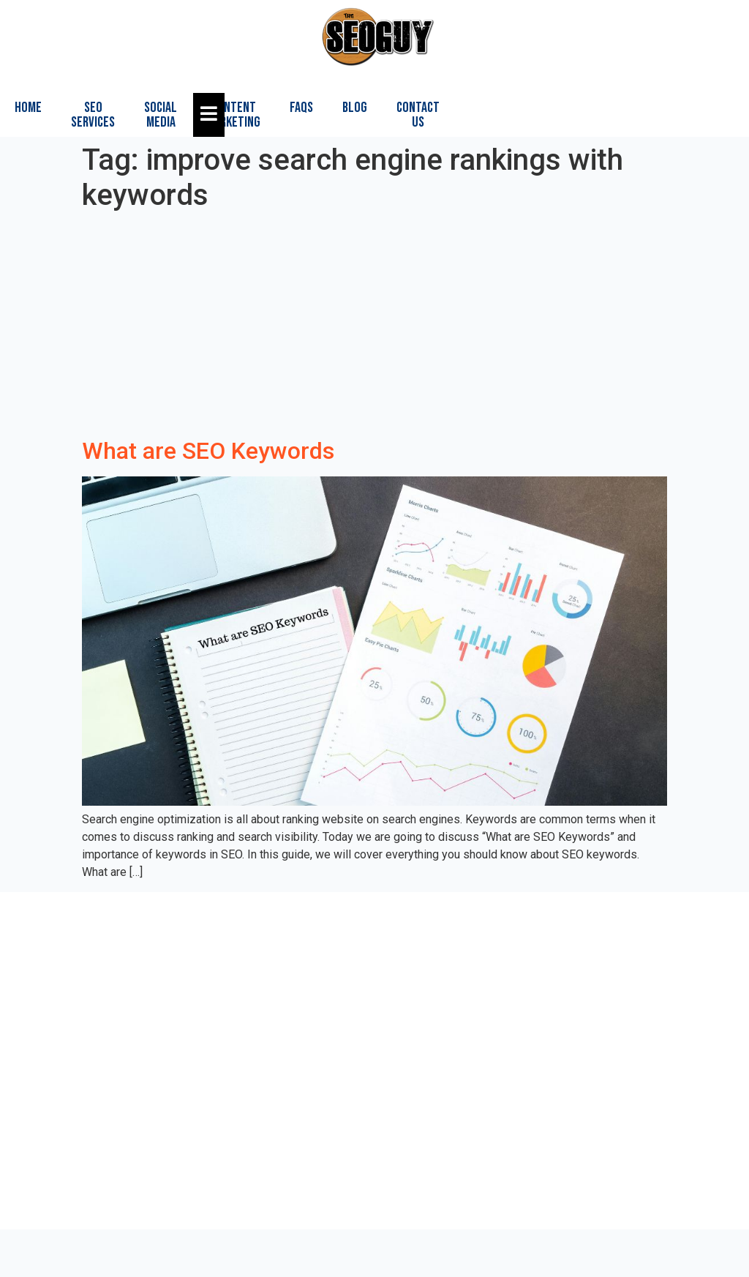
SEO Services (93, 115)
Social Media (160, 115)
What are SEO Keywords (208, 451)
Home (28, 107)
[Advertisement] (374, 327)
